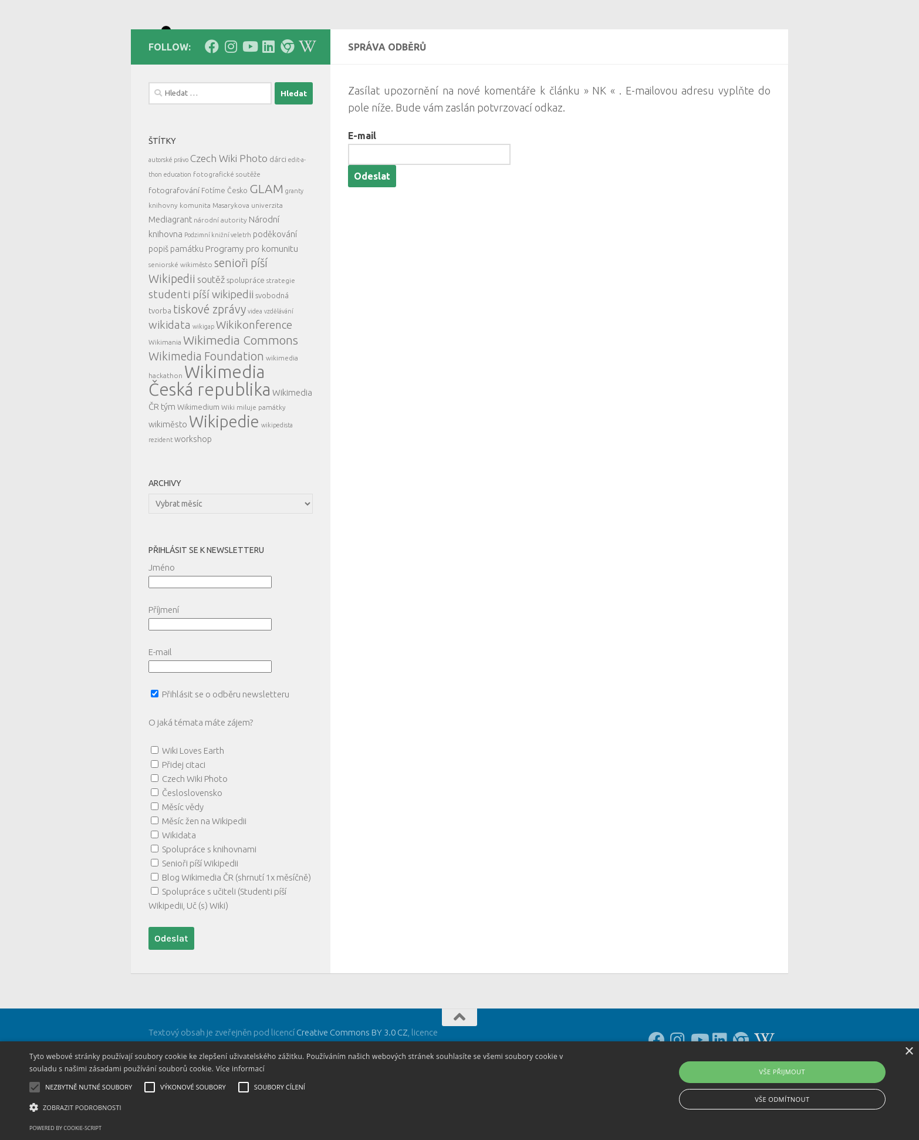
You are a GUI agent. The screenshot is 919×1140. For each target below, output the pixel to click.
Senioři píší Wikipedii (200, 916)
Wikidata (179, 888)
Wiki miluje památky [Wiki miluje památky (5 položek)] (253, 460)
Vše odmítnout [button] (782, 1099)
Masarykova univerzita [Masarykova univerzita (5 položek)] (247, 258)
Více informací (240, 1069)
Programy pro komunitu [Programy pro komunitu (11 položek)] (251, 301)
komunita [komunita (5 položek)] (195, 258)
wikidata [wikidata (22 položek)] (169, 378)
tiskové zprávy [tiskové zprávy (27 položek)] (209, 362)
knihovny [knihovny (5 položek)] (163, 258)
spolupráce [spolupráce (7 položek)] (246, 333)
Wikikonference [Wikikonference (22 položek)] (254, 378)
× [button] (908, 1051)
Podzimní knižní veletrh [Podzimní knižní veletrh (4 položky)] (217, 287)
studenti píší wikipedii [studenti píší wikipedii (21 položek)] (201, 347)
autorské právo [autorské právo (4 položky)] (168, 212)
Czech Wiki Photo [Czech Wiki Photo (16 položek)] (229, 211)
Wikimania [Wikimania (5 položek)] (164, 395)
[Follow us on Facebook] (212, 99)
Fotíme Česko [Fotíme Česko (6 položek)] (224, 243)
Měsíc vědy (183, 860)
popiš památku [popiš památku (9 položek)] (176, 301)
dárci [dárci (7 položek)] (277, 212)
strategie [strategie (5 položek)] (280, 333)
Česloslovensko (192, 846)
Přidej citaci (183, 817)
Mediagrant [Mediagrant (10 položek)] (170, 272)
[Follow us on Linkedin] (268, 99)
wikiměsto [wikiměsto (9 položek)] (167, 477)
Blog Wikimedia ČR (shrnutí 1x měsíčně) (236, 930)
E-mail (362, 188)
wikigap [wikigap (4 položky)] (203, 379)
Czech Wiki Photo (195, 832)
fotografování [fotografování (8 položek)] (174, 243)
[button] (309, 1108)
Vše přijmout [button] (782, 1071)
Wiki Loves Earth (193, 803)
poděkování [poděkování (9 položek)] (275, 287)
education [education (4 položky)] (177, 227)
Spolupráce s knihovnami (209, 902)
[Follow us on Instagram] (231, 99)
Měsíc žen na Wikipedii (204, 874)
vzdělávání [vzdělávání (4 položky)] (278, 363)
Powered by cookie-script (65, 1128)
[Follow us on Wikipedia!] (306, 99)
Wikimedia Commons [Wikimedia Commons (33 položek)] (240, 393)
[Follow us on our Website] (287, 99)
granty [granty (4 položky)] (294, 243)
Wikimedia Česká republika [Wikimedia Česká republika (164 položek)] (209, 433)
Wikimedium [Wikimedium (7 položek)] (198, 460)
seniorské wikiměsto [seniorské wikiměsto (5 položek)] (180, 317)
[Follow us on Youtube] (249, 99)
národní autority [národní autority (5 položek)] (220, 272)
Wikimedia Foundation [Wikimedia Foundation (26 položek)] (206, 409)
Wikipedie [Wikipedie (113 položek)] (224, 474)
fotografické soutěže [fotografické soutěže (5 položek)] (227, 227)
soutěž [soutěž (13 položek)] (211, 332)
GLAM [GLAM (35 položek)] (266, 241)
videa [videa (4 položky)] (255, 363)
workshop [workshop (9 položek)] (193, 492)
